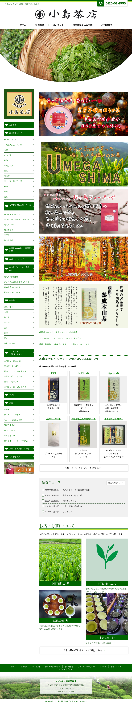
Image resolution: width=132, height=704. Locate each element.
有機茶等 (73, 332)
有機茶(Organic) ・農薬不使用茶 (20, 249)
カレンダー (13, 125)
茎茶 (6, 171)
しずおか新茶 (14, 457)
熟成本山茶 (114, 373)
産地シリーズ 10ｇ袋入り (15, 387)
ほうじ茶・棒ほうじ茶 (13, 181)
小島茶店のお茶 (60, 583)
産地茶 (12, 300)
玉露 (6, 150)
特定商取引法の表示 (82, 25)
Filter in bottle (9, 430)
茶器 (11, 403)
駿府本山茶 (84, 373)
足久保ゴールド (53, 419)
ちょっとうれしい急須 (13, 420)
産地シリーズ (61, 332)
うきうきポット (10, 435)
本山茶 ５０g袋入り (12, 366)
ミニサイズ (58, 338)
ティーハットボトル (12, 415)
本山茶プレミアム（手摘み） (19, 268)
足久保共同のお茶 (11, 277)
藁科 (6, 328)
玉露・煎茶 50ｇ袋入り (14, 376)
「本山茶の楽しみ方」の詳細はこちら (82, 650)
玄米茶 (7, 176)
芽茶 (6, 192)
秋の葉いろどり (10, 140)
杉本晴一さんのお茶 (12, 292)
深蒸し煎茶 (8, 166)
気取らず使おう (10, 425)
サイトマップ (116, 667)
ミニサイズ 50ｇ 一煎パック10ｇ (20, 352)
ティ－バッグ (45, 338)
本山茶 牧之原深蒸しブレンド (16, 219)
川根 (6, 333)
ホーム (23, 25)
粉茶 (6, 186)
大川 (6, 312)
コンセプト (58, 25)
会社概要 (39, 25)
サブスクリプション (66, 669)
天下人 (53, 373)
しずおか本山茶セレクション (20, 206)
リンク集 (103, 667)
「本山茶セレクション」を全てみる (82, 468)
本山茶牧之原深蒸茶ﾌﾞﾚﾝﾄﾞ (83, 419)
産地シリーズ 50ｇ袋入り (15, 371)
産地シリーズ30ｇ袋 (12, 361)
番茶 (6, 197)
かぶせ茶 (7, 155)
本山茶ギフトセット (113, 419)
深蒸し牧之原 (9, 343)
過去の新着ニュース (115, 483)
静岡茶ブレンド (46, 332)
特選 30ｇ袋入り (11, 382)
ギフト (69, 338)
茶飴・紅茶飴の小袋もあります (52, 344)
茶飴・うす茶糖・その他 (19, 449)
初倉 (6, 338)
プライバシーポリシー (86, 667)
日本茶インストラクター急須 (16, 441)
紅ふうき (78, 338)
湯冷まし (7, 409)
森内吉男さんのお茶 (12, 287)
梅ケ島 (7, 317)
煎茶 (6, 160)
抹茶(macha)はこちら (80, 344)
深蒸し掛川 (8, 307)
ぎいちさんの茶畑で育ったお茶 (16, 282)
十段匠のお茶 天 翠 (13, 145)
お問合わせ (106, 25)
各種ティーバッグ (16, 259)
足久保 (7, 323)
